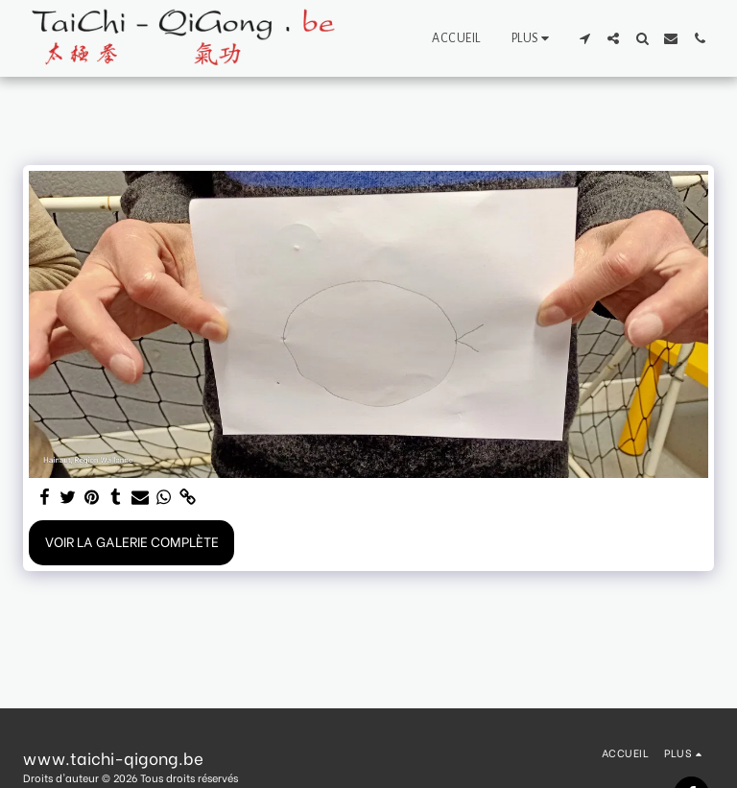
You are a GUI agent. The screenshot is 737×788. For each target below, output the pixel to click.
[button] (584, 38)
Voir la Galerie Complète (132, 541)
